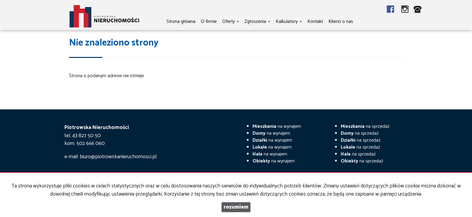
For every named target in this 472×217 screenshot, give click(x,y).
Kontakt (315, 21)
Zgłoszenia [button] (257, 21)
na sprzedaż (365, 126)
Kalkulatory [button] (289, 21)
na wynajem (277, 126)
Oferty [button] (230, 21)
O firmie (209, 21)
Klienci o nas (340, 21)
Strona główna (180, 21)
